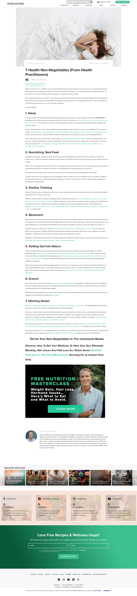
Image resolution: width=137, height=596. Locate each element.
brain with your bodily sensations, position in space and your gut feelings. (50, 240)
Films (101, 5)
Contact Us (76, 574)
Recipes (75, 5)
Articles (55, 574)
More (123, 5)
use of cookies (97, 590)
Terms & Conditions (67, 585)
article (31, 63)
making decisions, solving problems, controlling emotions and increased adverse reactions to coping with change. (68, 132)
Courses (63, 5)
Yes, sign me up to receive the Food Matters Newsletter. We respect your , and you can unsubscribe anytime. (64, 550)
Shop (113, 5)
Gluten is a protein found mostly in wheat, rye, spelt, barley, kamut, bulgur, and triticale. (54, 305)
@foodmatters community (50, 499)
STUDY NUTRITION (122, 2)
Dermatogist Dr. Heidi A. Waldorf (75, 139)
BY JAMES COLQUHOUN (48, 431)
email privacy (82, 550)
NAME (32, 545)
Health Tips (39, 63)
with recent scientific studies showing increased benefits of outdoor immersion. (64, 253)
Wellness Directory (100, 574)
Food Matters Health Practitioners (64, 333)
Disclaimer (57, 585)
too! (103, 225)
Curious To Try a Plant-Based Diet (62, 283)
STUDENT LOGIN (103, 2)
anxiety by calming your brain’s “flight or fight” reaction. (73, 229)
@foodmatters (11, 499)
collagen (56, 295)
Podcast (89, 5)
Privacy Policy (79, 585)
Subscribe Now (68, 556)
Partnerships (86, 574)
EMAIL (73, 545)
